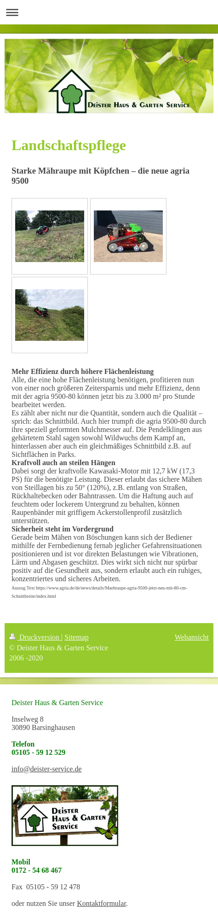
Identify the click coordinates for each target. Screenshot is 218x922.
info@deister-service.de (46, 769)
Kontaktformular (101, 903)
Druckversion (35, 637)
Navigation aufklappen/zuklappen (109, 12)
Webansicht (192, 637)
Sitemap (76, 637)
